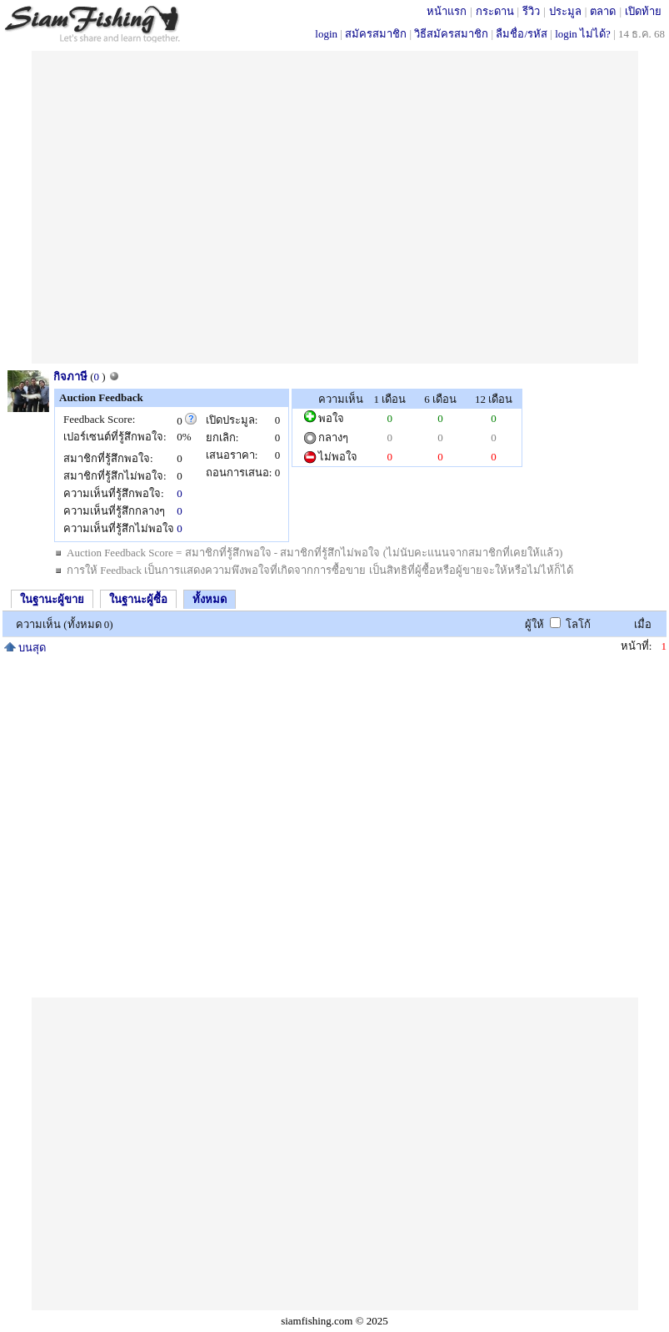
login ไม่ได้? (583, 34)
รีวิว (531, 11)
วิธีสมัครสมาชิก (451, 34)
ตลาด (603, 11)
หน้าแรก (447, 11)
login (326, 34)
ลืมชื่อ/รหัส (521, 34)
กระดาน (495, 11)
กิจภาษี (70, 376)
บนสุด (25, 647)
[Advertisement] (156, 207)
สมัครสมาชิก (376, 34)
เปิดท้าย (643, 11)
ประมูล (565, 11)
